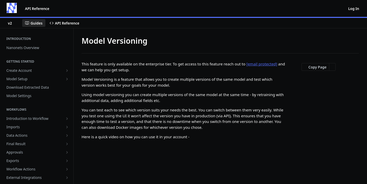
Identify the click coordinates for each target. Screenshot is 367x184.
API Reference (37, 8)
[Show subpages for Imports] (67, 127)
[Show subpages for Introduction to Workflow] (67, 119)
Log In (353, 8)
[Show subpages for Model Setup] (67, 79)
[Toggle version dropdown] (13, 23)
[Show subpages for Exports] (67, 161)
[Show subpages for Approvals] (67, 152)
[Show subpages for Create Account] (67, 70)
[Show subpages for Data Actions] (67, 135)
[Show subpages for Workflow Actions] (67, 169)
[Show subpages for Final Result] (67, 144)
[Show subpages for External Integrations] (67, 178)
